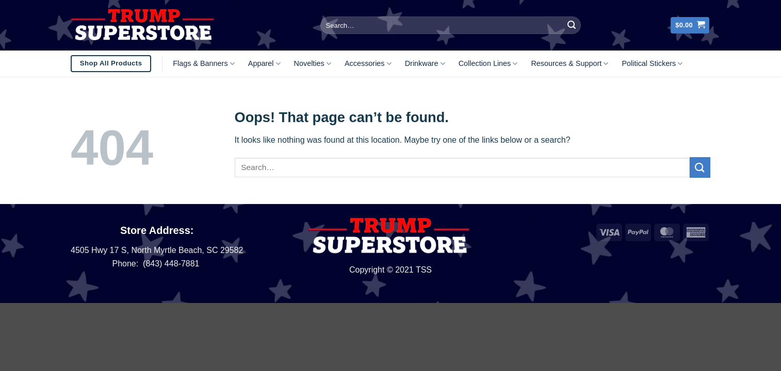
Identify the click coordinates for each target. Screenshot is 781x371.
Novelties (312, 64)
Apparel (264, 64)
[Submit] (571, 25)
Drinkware (425, 64)
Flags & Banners (204, 64)
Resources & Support (569, 64)
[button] (690, 25)
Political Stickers (652, 64)
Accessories (368, 64)
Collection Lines (488, 64)
